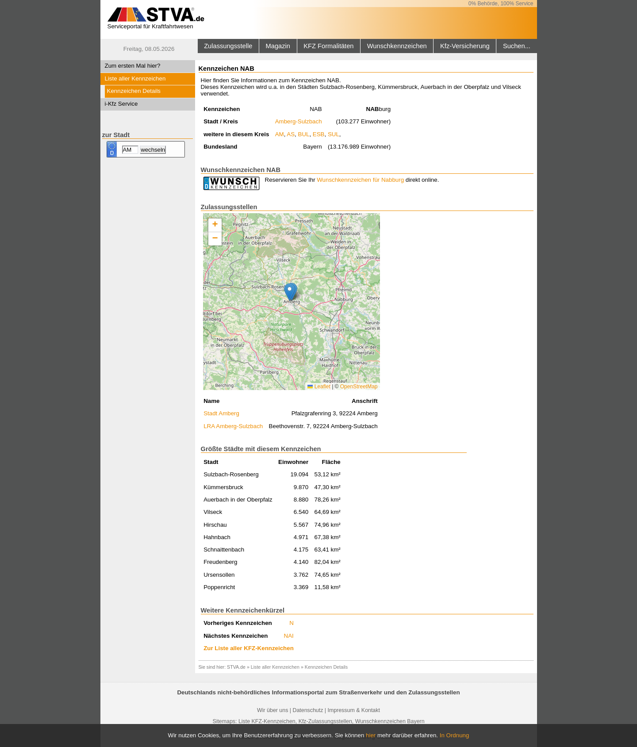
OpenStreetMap (359, 386)
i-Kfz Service (121, 103)
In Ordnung (454, 735)
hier (371, 735)
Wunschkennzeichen (397, 46)
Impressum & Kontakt (353, 710)
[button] (289, 292)
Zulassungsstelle (228, 46)
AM (279, 134)
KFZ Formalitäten (328, 46)
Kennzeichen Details (134, 91)
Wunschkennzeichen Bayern (390, 721)
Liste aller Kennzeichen (135, 78)
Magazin (278, 46)
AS (291, 134)
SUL (333, 134)
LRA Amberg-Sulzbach (233, 426)
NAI (289, 635)
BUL (304, 134)
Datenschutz (307, 710)
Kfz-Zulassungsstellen (325, 721)
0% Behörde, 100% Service (500, 3)
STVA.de (236, 667)
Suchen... (516, 46)
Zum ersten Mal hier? (133, 65)
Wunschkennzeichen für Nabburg (360, 179)
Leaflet (318, 386)
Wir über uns (272, 710)
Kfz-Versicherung (465, 46)
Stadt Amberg (221, 413)
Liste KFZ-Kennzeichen (266, 721)
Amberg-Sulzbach (298, 121)
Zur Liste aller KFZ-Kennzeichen (248, 648)
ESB (319, 134)
